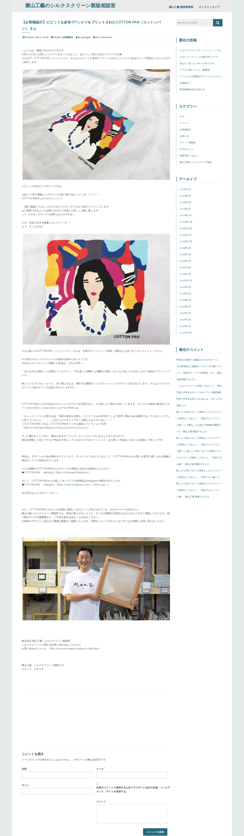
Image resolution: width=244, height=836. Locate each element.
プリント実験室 (188, 142)
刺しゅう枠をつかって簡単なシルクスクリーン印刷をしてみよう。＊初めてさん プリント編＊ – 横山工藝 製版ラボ (199, 490)
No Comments (104, 37)
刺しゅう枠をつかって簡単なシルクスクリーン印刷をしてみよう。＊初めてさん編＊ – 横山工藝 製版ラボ (199, 457)
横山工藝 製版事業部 (181, 7)
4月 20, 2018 (41, 37)
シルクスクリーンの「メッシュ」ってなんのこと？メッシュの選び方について (200, 53)
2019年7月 (185, 254)
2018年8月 (185, 287)
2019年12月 (186, 228)
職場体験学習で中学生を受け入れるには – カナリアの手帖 (199, 399)
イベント (184, 123)
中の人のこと (186, 149)
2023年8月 (185, 202)
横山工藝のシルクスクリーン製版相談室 (70, 5)
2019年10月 (186, 241)
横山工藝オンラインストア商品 (196, 162)
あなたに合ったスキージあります (197, 63)
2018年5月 (185, 306)
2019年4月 (185, 267)
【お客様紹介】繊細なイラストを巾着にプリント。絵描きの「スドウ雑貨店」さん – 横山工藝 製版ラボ (199, 373)
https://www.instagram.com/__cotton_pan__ (82, 484)
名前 (25, 768)
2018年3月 (185, 319)
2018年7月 (185, 293)
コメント (101, 801)
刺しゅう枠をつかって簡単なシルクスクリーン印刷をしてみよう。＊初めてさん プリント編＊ (199, 418)
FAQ (182, 116)
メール (100, 768)
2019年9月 (185, 248)
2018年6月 (185, 300)
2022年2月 (185, 209)
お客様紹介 (67, 37)
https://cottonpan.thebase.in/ (72, 472)
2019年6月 (185, 261)
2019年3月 (185, 274)
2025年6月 (185, 189)
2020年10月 (186, 222)
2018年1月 (185, 326)
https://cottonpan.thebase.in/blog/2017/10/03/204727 (55, 427)
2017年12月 (186, 332)
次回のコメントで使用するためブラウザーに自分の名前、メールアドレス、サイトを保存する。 (133, 789)
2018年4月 (185, 313)
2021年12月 (186, 215)
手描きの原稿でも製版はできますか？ (195, 359)
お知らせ (184, 136)
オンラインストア (209, 7)
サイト (25, 785)
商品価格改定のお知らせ (192, 89)
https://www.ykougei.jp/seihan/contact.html (74, 648)
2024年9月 (185, 195)
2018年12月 (186, 280)
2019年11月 (186, 235)
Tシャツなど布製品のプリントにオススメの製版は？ (201, 79)
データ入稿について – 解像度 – (195, 70)
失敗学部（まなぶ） (190, 155)
